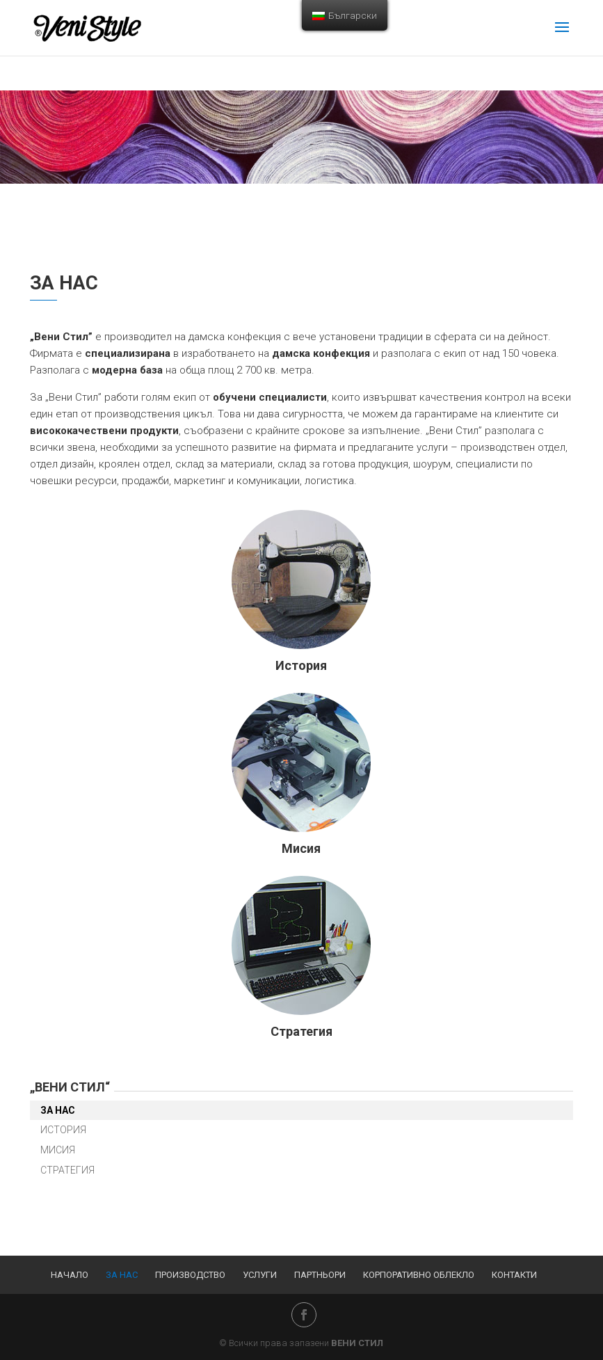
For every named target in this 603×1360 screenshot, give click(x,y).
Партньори (320, 1275)
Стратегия (301, 1031)
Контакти (514, 1275)
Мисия (301, 848)
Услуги (260, 1275)
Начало (69, 1275)
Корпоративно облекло (418, 1275)
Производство (190, 1275)
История (301, 665)
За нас (57, 1110)
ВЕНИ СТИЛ (357, 1343)
